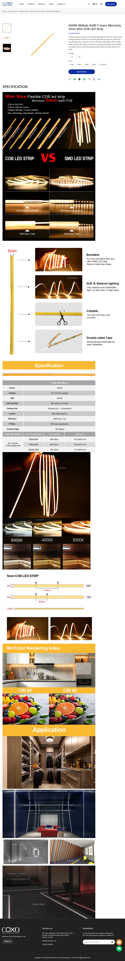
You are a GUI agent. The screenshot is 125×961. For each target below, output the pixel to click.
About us (41, 4)
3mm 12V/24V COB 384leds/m (50, 11)
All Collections (13, 11)
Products (31, 4)
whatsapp (84, 79)
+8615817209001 (47, 944)
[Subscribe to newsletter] (112, 942)
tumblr (94, 79)
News (51, 4)
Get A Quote (81, 72)
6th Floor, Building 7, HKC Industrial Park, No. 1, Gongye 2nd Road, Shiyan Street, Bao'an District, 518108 (58, 935)
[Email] (96, 942)
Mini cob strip (34, 11)
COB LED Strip (24, 11)
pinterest (89, 79)
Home (21, 4)
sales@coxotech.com (49, 941)
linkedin (99, 79)
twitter (79, 79)
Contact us (61, 4)
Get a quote (111, 4)
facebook (69, 79)
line (74, 79)
